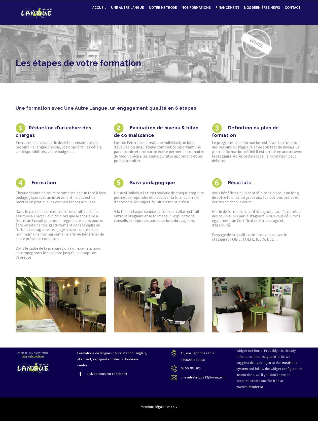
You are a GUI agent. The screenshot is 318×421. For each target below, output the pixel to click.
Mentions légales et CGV (159, 406)
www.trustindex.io (249, 387)
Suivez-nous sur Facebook (102, 373)
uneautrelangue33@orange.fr (203, 377)
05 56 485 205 (191, 368)
